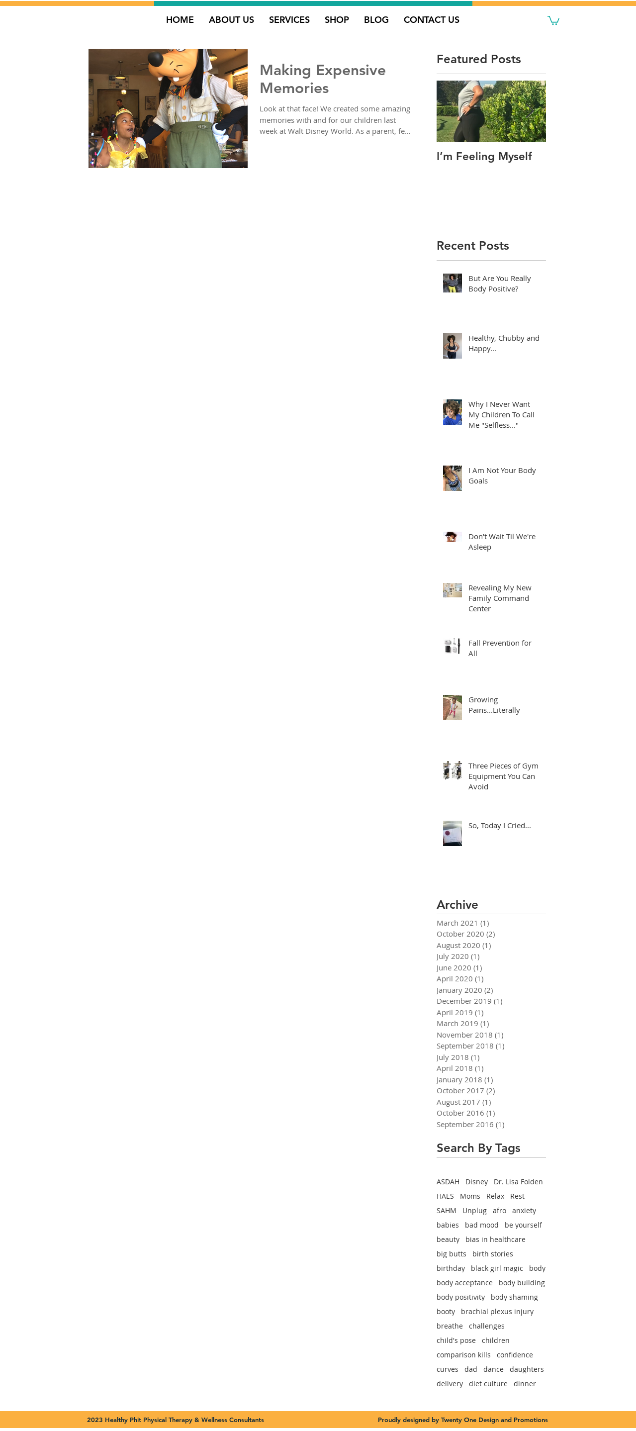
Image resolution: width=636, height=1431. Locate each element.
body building (522, 1282)
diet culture (488, 1383)
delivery (450, 1383)
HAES (445, 1196)
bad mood (482, 1225)
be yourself (523, 1225)
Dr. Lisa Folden (518, 1181)
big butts (451, 1253)
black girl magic (497, 1268)
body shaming (514, 1297)
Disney (476, 1181)
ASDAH (448, 1181)
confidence (515, 1354)
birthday (451, 1268)
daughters (527, 1369)
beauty (448, 1239)
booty (446, 1311)
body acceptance (465, 1282)
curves (447, 1369)
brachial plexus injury (497, 1311)
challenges (487, 1326)
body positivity (461, 1297)
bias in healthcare (495, 1239)
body (537, 1268)
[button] (553, 20)
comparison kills (464, 1354)
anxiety (524, 1210)
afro (499, 1210)
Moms (470, 1196)
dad (470, 1369)
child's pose (456, 1340)
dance (493, 1369)
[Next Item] (530, 111)
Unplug (474, 1210)
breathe (450, 1326)
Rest (517, 1196)
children (496, 1340)
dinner (525, 1383)
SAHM (446, 1210)
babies (448, 1225)
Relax (495, 1196)
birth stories (492, 1253)
